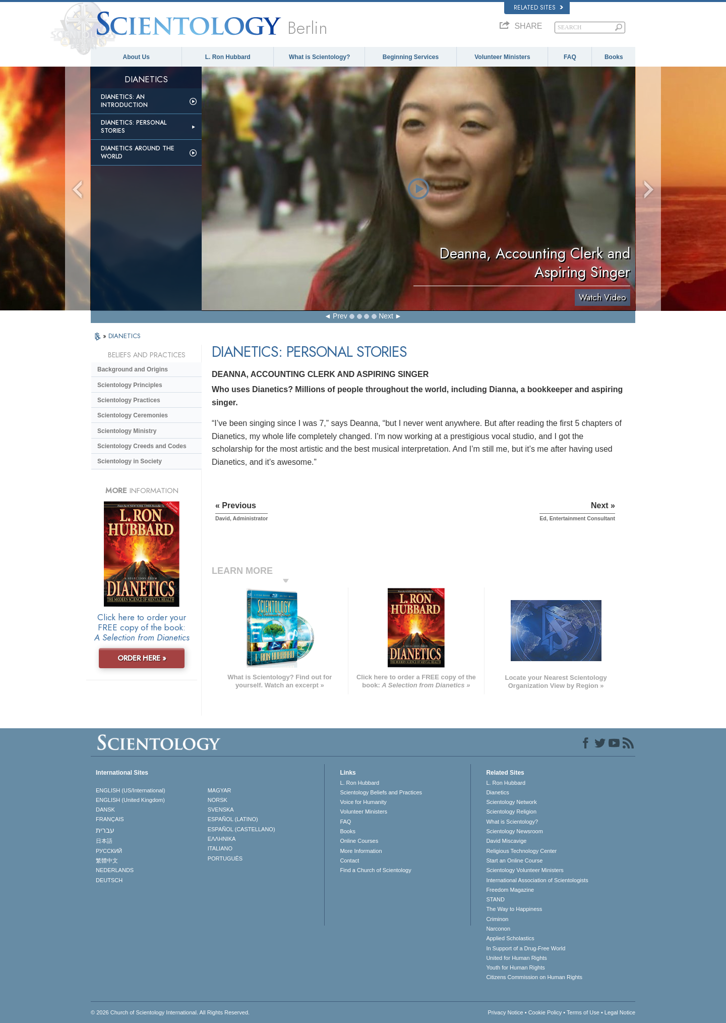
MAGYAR (219, 790)
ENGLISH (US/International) (130, 790)
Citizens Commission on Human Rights (534, 977)
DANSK (105, 809)
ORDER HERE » (141, 658)
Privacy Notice (505, 1012)
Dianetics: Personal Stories (133, 126)
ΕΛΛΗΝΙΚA (222, 839)
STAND (495, 899)
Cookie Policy (545, 1012)
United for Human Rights (516, 958)
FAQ (570, 57)
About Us (136, 57)
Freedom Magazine (510, 890)
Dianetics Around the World (137, 152)
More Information (361, 851)
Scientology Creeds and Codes (142, 446)
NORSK (217, 800)
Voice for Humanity (363, 802)
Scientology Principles (129, 385)
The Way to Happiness (514, 909)
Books (613, 57)
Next (386, 316)
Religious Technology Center (521, 851)
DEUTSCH (109, 880)
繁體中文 (107, 860)
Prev (340, 316)
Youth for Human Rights (515, 967)
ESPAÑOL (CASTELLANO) (241, 829)
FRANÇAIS (110, 819)
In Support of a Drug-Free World (525, 948)
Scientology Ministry (126, 431)
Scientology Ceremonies (132, 415)
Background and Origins (132, 369)
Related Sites (538, 7)
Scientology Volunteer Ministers (524, 870)
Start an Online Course (514, 860)
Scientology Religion (511, 812)
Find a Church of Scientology (375, 870)
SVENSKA (221, 809)
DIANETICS (124, 336)
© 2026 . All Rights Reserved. (170, 1012)
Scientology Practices (128, 400)
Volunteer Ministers (502, 57)
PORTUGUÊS (225, 858)
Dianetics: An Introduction (124, 101)
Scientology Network (511, 802)
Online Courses (359, 841)
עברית (105, 830)
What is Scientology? (319, 57)
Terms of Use (583, 1012)
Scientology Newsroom (514, 831)
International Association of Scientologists (537, 880)
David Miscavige (506, 841)
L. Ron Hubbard (228, 57)
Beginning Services (411, 57)
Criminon (497, 919)
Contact (349, 860)
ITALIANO (220, 848)
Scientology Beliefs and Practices (381, 792)
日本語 (104, 841)
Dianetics (497, 792)
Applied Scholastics (510, 938)
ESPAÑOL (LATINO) (233, 819)
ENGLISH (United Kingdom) (130, 800)
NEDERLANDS (115, 870)
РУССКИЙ (109, 851)
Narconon (498, 929)
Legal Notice (619, 1012)
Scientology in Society (129, 461)
